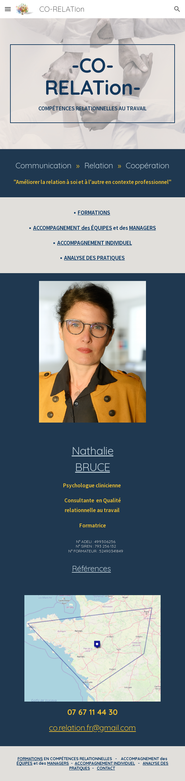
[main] (92, 83)
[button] (8, 9)
